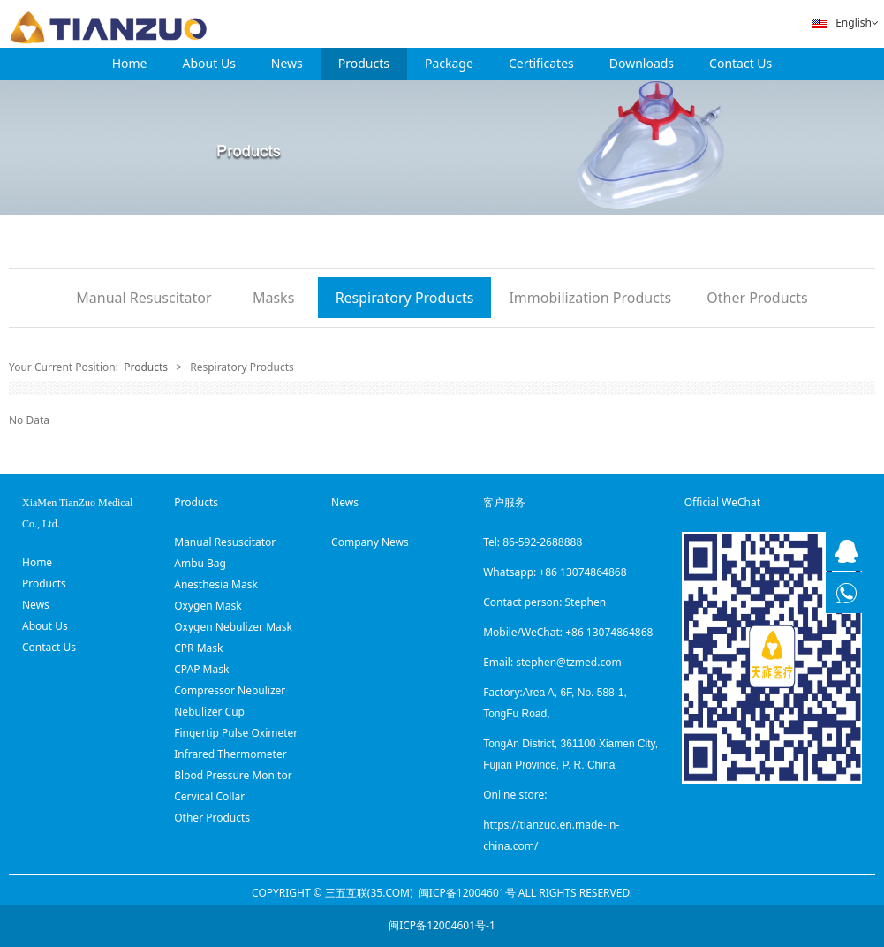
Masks (273, 297)
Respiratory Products (405, 297)
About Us (209, 63)
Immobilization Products (590, 297)
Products (363, 63)
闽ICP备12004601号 (467, 892)
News (287, 63)
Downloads (641, 63)
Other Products (756, 297)
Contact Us (740, 63)
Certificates (541, 63)
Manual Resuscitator (143, 297)
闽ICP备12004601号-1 (442, 925)
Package (449, 63)
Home (129, 63)
